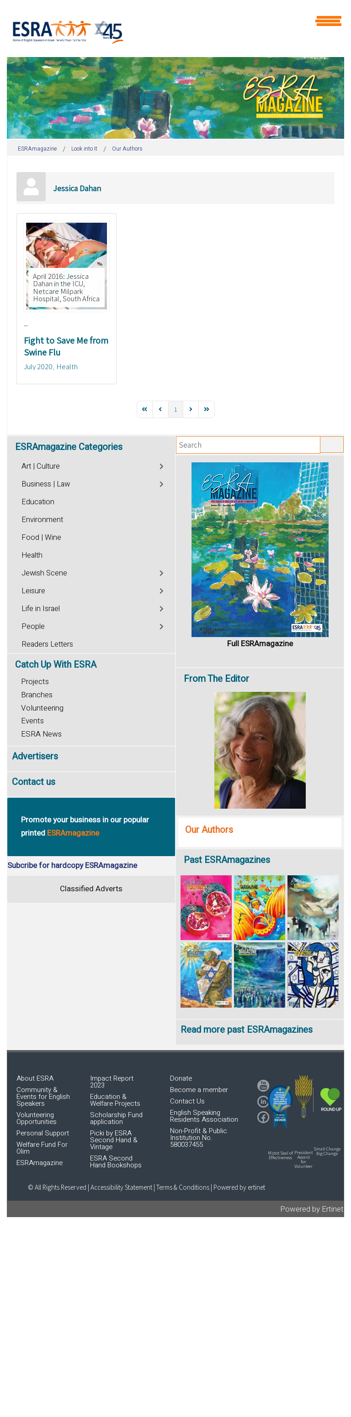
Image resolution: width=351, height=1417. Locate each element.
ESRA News (41, 734)
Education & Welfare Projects (115, 1100)
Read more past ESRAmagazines (247, 1029)
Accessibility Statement (122, 1187)
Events (32, 721)
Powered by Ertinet (312, 1209)
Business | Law (45, 484)
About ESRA (34, 1078)
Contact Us (187, 1101)
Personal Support (42, 1133)
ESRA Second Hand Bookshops (116, 1161)
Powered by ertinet (239, 1187)
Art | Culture (40, 466)
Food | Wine (41, 537)
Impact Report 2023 (111, 1081)
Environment (42, 519)
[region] (175, 98)
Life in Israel (40, 608)
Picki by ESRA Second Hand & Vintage (114, 1140)
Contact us (33, 782)
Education (37, 502)
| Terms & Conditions (181, 1187)
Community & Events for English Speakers (43, 1097)
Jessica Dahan (77, 188)
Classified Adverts (91, 888)
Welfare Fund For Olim (42, 1148)
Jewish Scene (44, 573)
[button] (280, 1106)
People (33, 626)
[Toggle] (162, 465)
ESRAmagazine (39, 1163)
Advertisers (35, 756)
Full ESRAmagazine (260, 643)
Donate (181, 1078)
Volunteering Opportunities (36, 1118)
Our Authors (209, 830)
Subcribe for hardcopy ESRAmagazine (72, 865)
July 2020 (38, 366)
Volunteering (42, 708)
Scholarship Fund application (116, 1118)
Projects (35, 681)
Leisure (33, 591)
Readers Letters (47, 644)
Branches (37, 695)
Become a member (199, 1090)
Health (67, 366)
